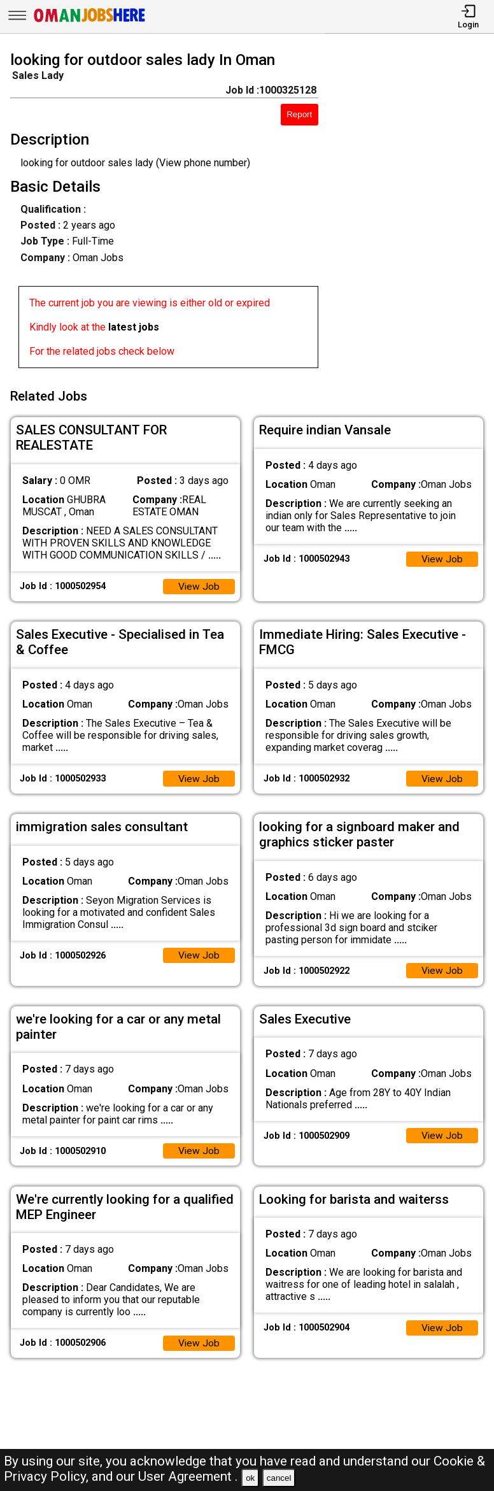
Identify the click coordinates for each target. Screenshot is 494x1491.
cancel (279, 1478)
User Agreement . (188, 1476)
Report (299, 114)
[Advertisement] (412, 212)
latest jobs (133, 327)
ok (250, 1478)
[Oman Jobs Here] (89, 22)
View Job (199, 584)
